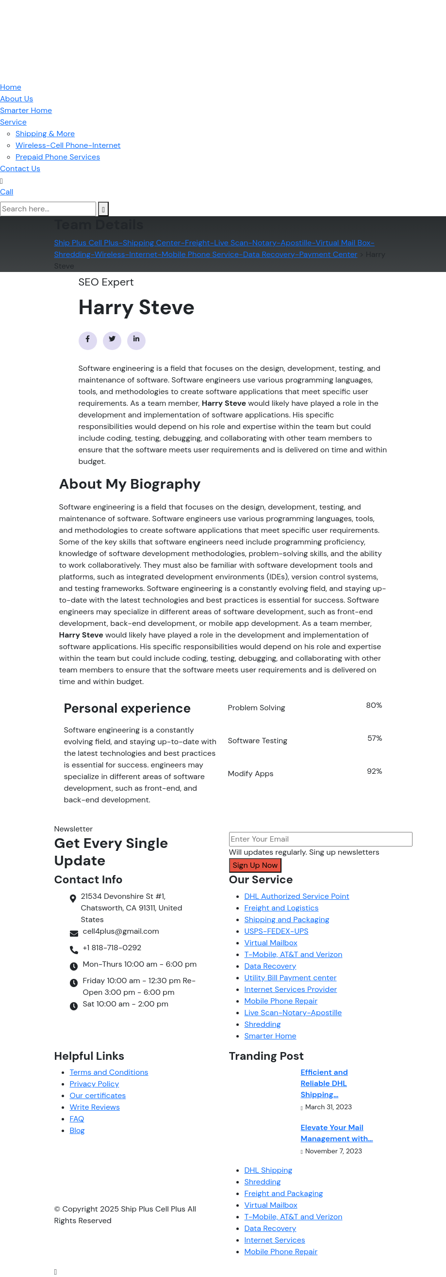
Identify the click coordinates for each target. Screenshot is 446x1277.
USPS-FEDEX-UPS (277, 931)
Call (6, 192)
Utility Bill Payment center (291, 978)
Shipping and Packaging (287, 919)
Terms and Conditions (109, 1072)
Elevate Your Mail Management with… (337, 1133)
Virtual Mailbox (271, 943)
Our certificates (98, 1095)
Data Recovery (271, 966)
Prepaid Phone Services (58, 157)
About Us (16, 99)
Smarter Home (26, 110)
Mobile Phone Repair (281, 1001)
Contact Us (20, 168)
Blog (77, 1130)
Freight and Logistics (282, 908)
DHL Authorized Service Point (297, 896)
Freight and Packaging (284, 1193)
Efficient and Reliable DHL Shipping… (324, 1083)
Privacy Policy (94, 1084)
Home (10, 87)
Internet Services (275, 1240)
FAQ (77, 1119)
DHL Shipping (269, 1170)
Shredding (263, 1024)
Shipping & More (45, 133)
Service (13, 122)
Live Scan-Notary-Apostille (293, 1012)
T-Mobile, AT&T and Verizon (294, 954)
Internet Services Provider (291, 989)
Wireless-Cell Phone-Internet (68, 145)
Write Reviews (95, 1107)
